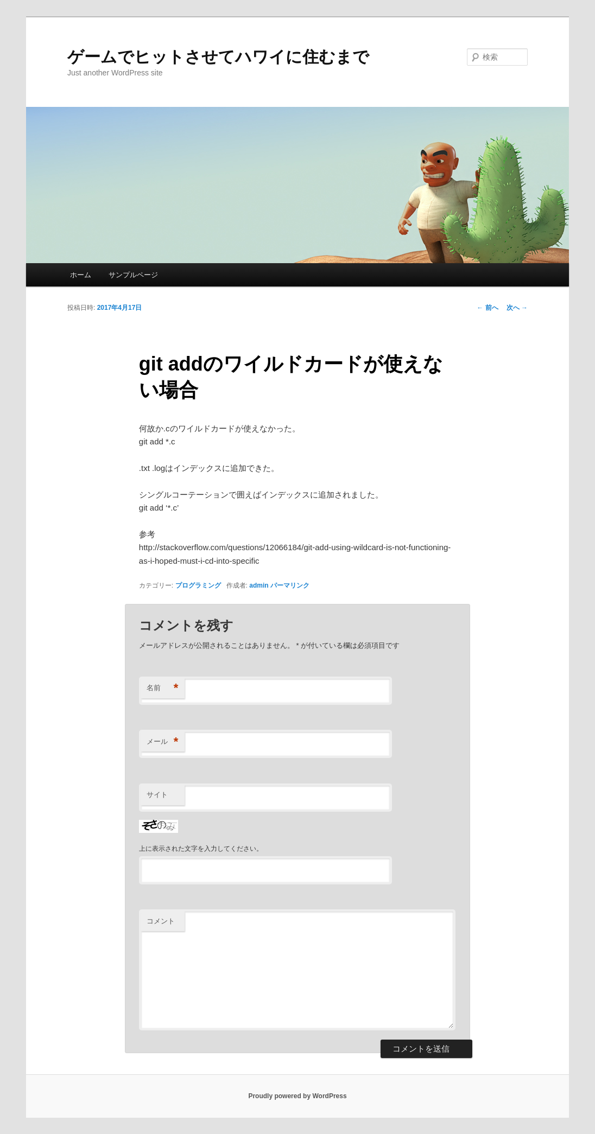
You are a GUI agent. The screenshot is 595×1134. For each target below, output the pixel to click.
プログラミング (198, 585)
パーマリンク (289, 585)
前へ (487, 307)
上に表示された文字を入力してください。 (201, 848)
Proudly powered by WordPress (297, 1096)
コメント (161, 921)
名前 (163, 688)
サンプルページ (133, 275)
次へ (517, 307)
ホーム (80, 275)
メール (163, 742)
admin (258, 585)
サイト (157, 795)
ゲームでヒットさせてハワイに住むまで (218, 57)
